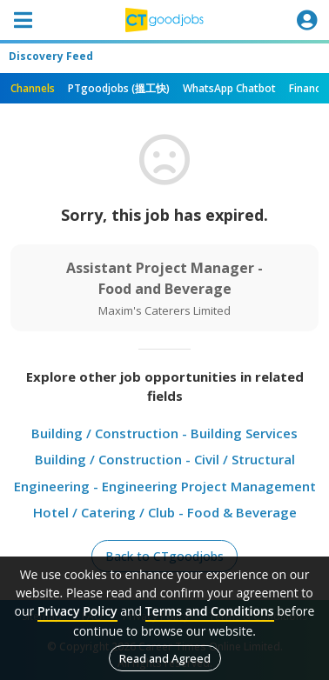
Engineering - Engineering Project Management (165, 486)
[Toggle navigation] (22, 20)
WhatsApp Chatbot (229, 88)
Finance (307, 88)
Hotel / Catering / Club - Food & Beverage (165, 512)
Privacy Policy (77, 611)
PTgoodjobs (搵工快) (119, 88)
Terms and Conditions (209, 611)
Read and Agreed (165, 658)
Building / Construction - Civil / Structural (165, 459)
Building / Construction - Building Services (164, 433)
